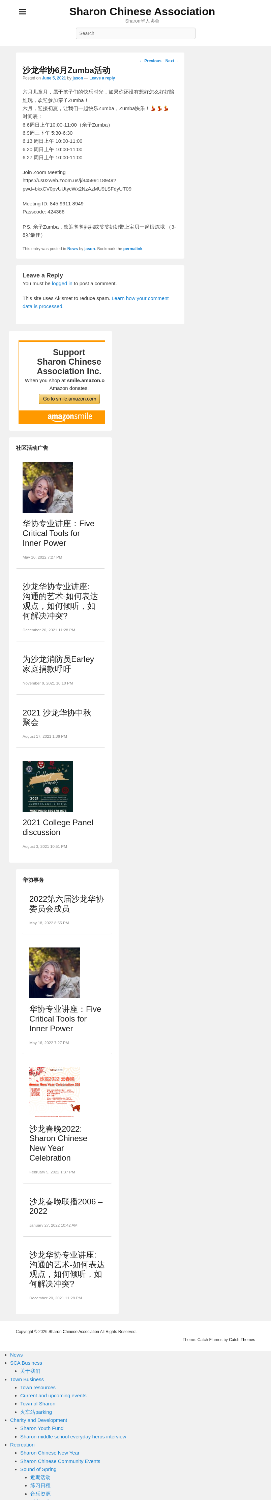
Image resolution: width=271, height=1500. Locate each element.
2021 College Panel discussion (58, 827)
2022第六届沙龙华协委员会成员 (66, 903)
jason (77, 78)
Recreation (22, 1444)
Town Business (27, 1379)
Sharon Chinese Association (142, 11)
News (72, 248)
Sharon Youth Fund (41, 1428)
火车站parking (36, 1412)
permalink (133, 248)
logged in (62, 283)
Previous (150, 61)
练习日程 (40, 1485)
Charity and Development (38, 1420)
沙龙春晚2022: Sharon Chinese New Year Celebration (58, 1143)
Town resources (38, 1387)
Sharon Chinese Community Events (60, 1461)
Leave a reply (102, 78)
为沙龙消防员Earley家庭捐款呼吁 (58, 664)
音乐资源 (40, 1494)
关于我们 (30, 1371)
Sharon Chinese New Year (50, 1453)
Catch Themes (242, 1339)
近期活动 (40, 1477)
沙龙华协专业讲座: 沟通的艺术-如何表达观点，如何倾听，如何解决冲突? (60, 601)
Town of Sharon (37, 1403)
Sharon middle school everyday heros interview (73, 1436)
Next (172, 61)
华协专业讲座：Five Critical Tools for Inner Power (58, 533)
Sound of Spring (38, 1469)
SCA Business (26, 1363)
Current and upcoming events (53, 1395)
